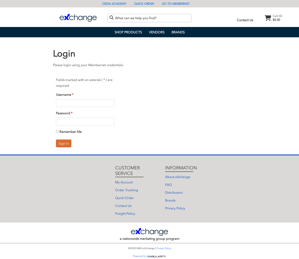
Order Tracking (126, 190)
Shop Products (128, 32)
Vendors (157, 32)
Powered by (149, 256)
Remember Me (69, 132)
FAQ (168, 185)
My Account (124, 182)
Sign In (64, 143)
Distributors (174, 192)
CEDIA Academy (114, 4)
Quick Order (144, 4)
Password (63, 113)
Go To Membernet (176, 4)
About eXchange (177, 177)
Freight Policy (125, 213)
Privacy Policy (175, 208)
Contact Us (245, 20)
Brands (178, 32)
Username (63, 95)
